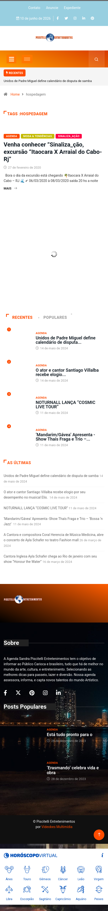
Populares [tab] (53, 317)
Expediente (72, 8)
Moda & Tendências (37, 136)
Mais (10, 188)
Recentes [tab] (19, 317)
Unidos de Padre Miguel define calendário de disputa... (65, 340)
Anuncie (52, 8)
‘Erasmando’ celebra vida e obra (73, 770)
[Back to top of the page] (99, 835)
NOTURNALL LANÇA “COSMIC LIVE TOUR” (65, 404)
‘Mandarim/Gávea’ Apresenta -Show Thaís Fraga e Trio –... (65, 437)
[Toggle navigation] (11, 59)
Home (15, 94)
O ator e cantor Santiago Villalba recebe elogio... (67, 372)
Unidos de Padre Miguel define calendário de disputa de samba (48, 81)
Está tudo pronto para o (69, 734)
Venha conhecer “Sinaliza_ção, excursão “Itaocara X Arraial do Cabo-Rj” (53, 152)
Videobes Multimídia (57, 827)
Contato (34, 8)
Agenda (11, 136)
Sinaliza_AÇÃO (69, 136)
